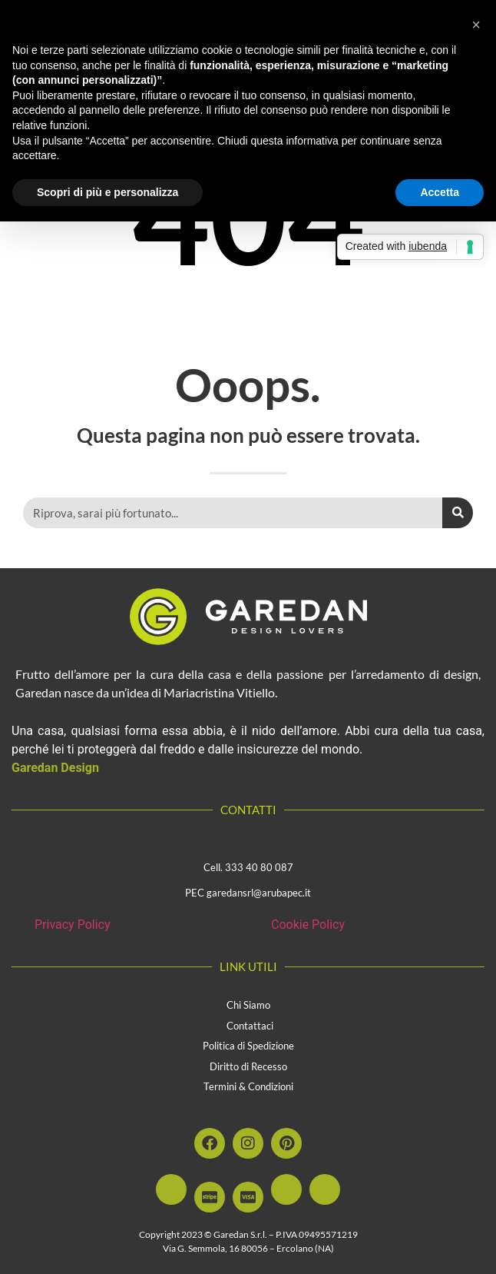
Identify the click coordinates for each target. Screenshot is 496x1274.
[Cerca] (457, 512)
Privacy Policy (73, 924)
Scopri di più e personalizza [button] (107, 192)
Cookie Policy (308, 924)
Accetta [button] (439, 192)
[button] (476, 24)
